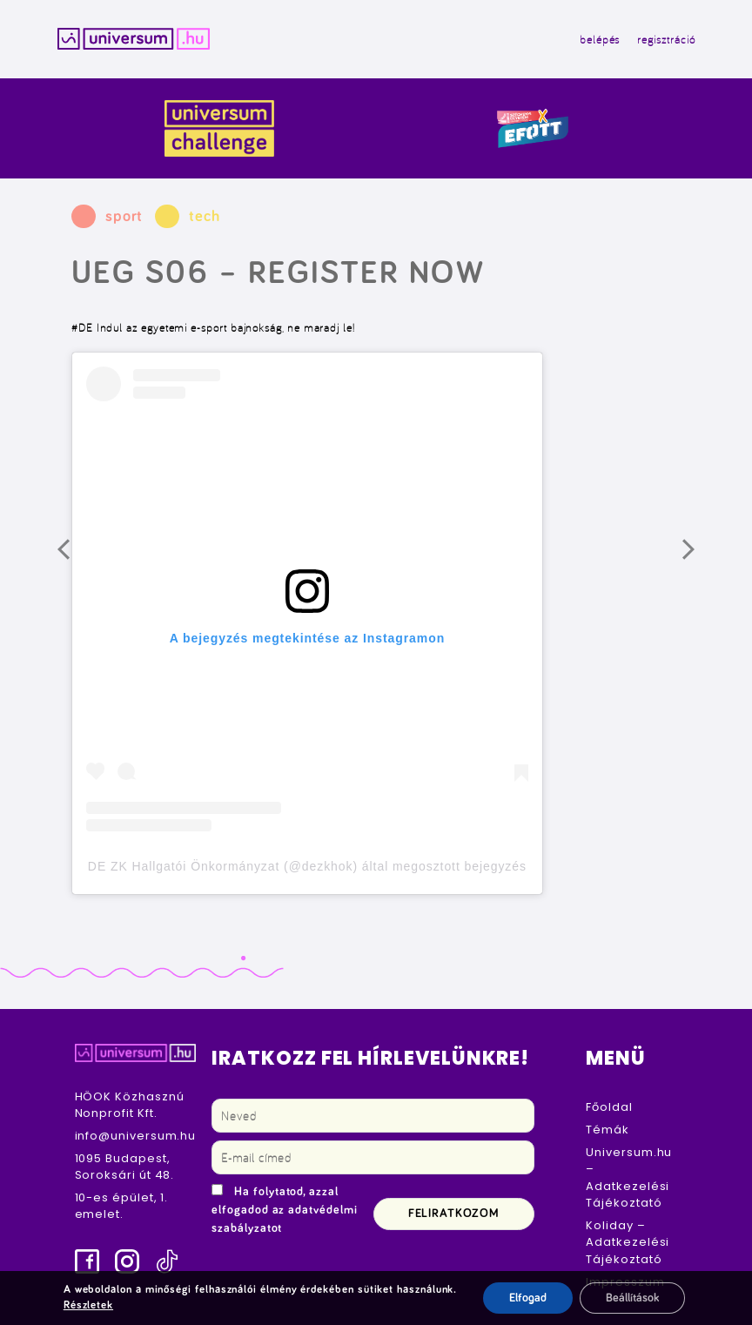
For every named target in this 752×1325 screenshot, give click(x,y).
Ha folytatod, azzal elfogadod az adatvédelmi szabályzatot (284, 1210)
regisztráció (666, 39)
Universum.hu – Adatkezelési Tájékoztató (629, 1177)
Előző (76, 558)
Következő (701, 558)
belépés (600, 39)
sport (124, 216)
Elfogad (528, 1298)
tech (204, 216)
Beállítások (632, 1298)
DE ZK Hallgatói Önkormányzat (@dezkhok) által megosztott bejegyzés (307, 866)
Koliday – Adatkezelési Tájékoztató (627, 1242)
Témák (607, 1129)
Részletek (88, 1305)
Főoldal (609, 1107)
